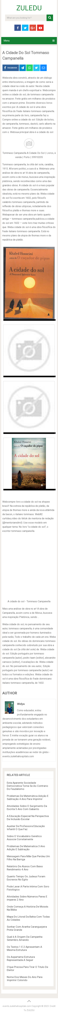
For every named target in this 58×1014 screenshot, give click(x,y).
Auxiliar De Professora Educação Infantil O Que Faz (26, 828)
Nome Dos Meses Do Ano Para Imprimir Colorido (24, 978)
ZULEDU (29, 8)
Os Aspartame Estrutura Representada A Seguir (21, 958)
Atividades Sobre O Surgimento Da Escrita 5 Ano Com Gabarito (27, 807)
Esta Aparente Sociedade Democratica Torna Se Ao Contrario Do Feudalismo (27, 785)
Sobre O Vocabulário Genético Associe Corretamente (24, 838)
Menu (7, 40)
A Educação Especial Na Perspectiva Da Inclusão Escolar (28, 817)
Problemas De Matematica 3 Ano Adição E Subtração (26, 848)
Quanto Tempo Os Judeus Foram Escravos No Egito (26, 878)
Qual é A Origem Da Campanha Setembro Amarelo (24, 938)
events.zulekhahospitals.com (17, 1006)
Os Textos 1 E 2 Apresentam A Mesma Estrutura (24, 948)
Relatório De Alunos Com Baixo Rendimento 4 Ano (25, 868)
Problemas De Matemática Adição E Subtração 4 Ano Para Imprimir (27, 797)
